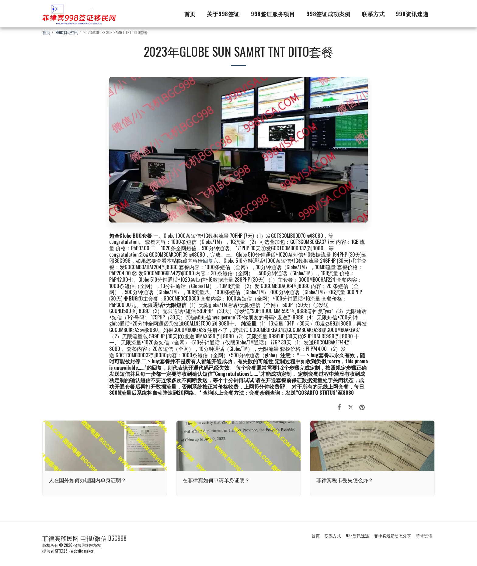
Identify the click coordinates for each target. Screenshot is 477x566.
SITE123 (61, 551)
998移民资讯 (67, 32)
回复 (208, 260)
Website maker (82, 551)
